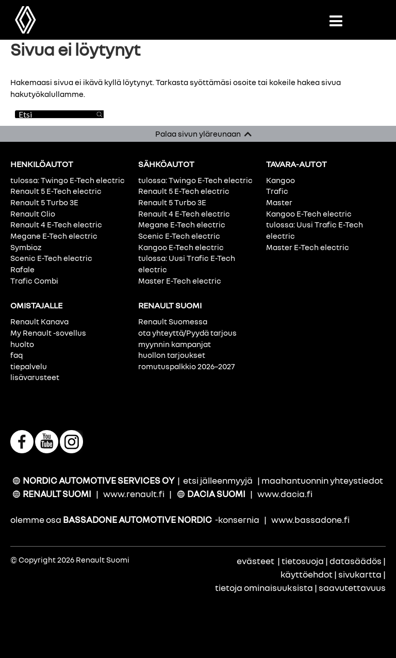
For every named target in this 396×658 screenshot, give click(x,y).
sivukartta (360, 574)
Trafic (277, 190)
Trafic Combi (34, 280)
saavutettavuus (352, 587)
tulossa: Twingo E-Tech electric (67, 180)
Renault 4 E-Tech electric (56, 224)
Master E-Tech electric (179, 280)
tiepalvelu (28, 366)
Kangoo (280, 180)
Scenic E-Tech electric (51, 257)
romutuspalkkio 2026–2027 (186, 366)
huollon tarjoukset (171, 354)
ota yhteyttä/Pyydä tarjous (187, 332)
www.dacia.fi (285, 493)
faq (16, 354)
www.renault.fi (133, 493)
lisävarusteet (34, 377)
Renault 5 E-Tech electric (56, 190)
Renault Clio (32, 213)
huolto (22, 344)
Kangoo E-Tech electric (181, 247)
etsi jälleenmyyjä (218, 480)
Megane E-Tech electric (53, 235)
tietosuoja (303, 560)
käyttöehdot (306, 574)
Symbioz (25, 247)
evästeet (255, 560)
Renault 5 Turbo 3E (44, 202)
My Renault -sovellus (48, 332)
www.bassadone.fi (310, 519)
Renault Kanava (39, 321)
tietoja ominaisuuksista (264, 587)
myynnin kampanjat (174, 344)
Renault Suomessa (172, 321)
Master (279, 202)
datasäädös (355, 560)
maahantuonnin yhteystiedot (322, 480)
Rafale (22, 269)
